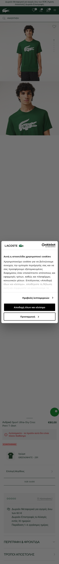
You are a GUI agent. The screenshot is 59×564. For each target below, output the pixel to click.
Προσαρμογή (29, 316)
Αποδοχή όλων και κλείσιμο (29, 307)
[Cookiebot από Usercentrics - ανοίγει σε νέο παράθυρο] (42, 245)
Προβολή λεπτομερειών (35, 297)
